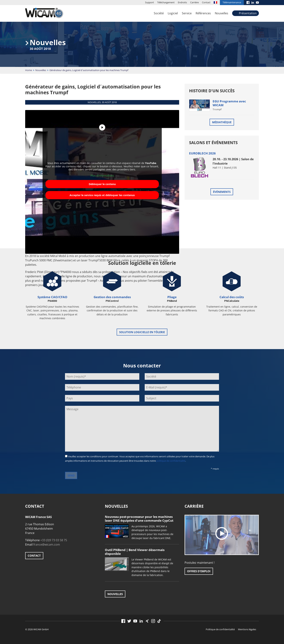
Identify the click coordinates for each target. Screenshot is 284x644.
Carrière (194, 2)
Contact (206, 2)
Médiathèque (221, 122)
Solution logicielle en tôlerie (142, 332)
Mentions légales (247, 629)
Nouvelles (221, 13)
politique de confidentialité (170, 460)
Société (159, 13)
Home (28, 70)
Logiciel (173, 13)
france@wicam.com (46, 544)
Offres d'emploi (198, 571)
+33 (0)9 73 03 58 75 (53, 540)
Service (187, 13)
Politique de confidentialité (220, 629)
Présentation (248, 13)
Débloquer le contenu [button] (102, 184)
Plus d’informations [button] (102, 175)
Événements (222, 192)
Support (149, 2)
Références (203, 13)
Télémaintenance (232, 2)
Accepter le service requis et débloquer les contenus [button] (102, 195)
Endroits (182, 2)
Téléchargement (166, 2)
